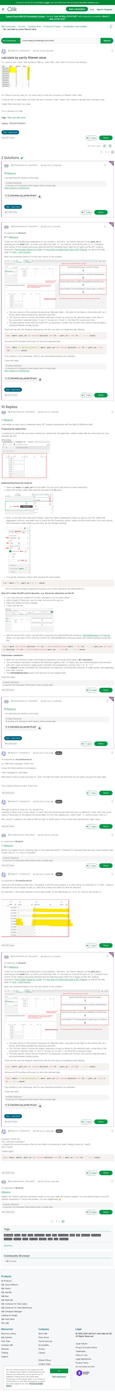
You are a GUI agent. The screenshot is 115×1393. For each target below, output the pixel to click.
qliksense (85, 1238)
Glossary (5, 1351)
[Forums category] (5, 1263)
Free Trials (5, 1343)
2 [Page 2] (108, 152)
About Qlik (42, 1336)
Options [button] (111, 26)
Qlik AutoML (6, 1295)
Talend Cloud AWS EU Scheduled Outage (25, 16)
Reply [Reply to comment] (101, 212)
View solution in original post (16, 188)
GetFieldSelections (91, 636)
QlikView (5, 1298)
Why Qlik (5, 1325)
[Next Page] (112, 152)
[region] (37, 1377)
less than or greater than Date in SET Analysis (67, 249)
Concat (106, 636)
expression (39, 1238)
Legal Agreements (83, 1361)
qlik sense (8, 1238)
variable (42, 1241)
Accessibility (43, 1347)
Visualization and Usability (75, 26)
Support (4, 1359)
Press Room (43, 1340)
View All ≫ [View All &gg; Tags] (8, 1248)
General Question (17, 123)
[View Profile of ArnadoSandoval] (20, 165)
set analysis (63, 1238)
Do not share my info (85, 1369)
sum (56, 1241)
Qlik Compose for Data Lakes (14, 1306)
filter (54, 1238)
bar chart (33, 1241)
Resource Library (8, 1336)
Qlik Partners (6, 1340)
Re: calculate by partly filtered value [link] (19, 29)
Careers (41, 1355)
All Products (6, 1283)
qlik (78, 1238)
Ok (59, 1371)
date (24, 1238)
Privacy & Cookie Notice (86, 1350)
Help (92, 9)
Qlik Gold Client (7, 1321)
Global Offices (44, 1362)
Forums (21, 26)
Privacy (41, 1351)
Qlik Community (8, 26)
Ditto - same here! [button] (10, 132)
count (25, 1241)
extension (64, 1241)
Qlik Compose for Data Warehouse (16, 1310)
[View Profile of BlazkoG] (14, 51)
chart (48, 1238)
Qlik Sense (5, 1291)
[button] (112, 50)
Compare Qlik (7, 1347)
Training (4, 1355)
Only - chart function (21, 252)
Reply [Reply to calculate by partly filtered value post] (105, 138)
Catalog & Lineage (9, 1318)
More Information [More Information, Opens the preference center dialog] (59, 1377)
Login (46, 2)
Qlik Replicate (7, 1302)
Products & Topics (52, 26)
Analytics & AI (34, 26)
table (72, 1238)
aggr (50, 1241)
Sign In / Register (105, 9)
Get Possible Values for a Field (28, 249)
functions (8, 1241)
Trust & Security (45, 1343)
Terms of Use (81, 1357)
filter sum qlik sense (16, 117)
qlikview (17, 1241)
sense (17, 1238)
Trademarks (81, 1353)
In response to (15, 233)
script (30, 1238)
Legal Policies (81, 1346)
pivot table (96, 1238)
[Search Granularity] (11, 41)
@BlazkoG (11, 173)
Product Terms (82, 1365)
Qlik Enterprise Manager (11, 1314)
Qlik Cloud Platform (9, 1287)
